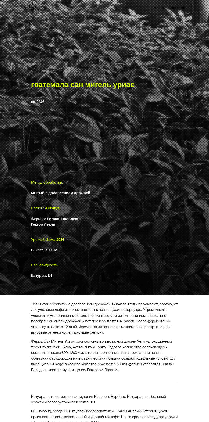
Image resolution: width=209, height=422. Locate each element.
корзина (177, 7)
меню (159, 7)
